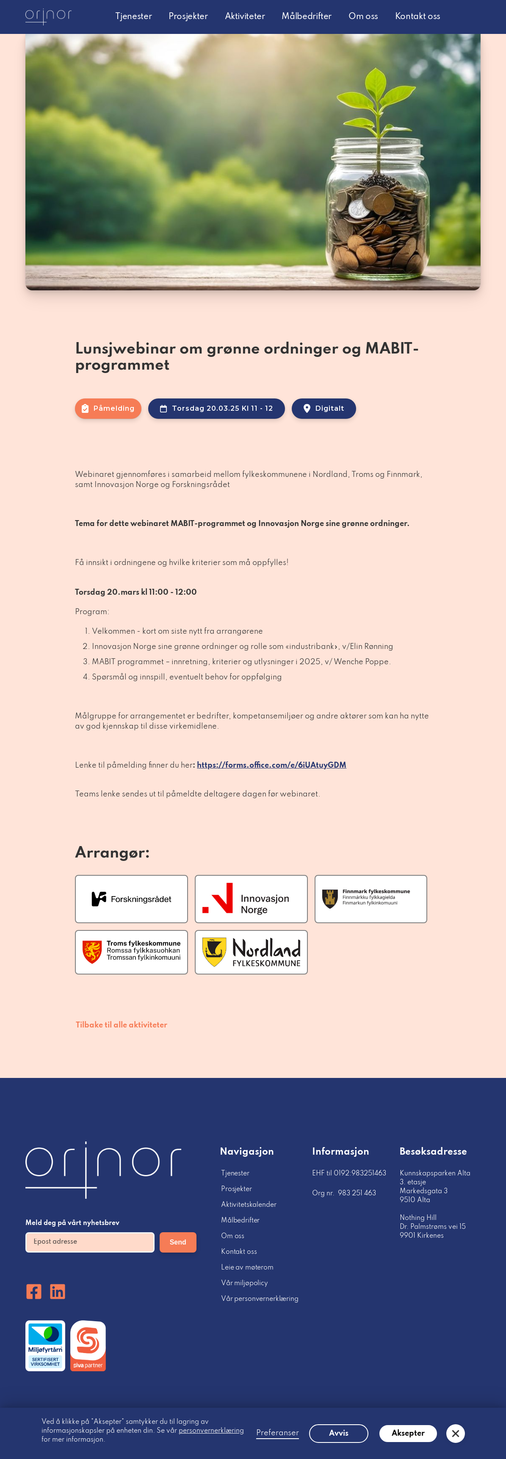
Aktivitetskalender (248, 1205)
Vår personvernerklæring (260, 1299)
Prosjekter (188, 16)
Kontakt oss (417, 16)
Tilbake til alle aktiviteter (121, 1025)
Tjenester (133, 16)
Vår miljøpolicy (244, 1283)
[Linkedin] (57, 1291)
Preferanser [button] (277, 1433)
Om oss (363, 16)
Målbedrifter (307, 16)
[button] (455, 1433)
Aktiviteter (245, 16)
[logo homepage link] (48, 17)
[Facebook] (33, 1291)
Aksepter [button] (408, 1433)
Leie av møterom (247, 1267)
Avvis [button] (338, 1433)
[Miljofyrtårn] (45, 1345)
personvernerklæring (211, 1431)
